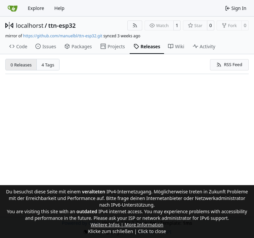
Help (59, 8)
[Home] (12, 8)
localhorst (29, 25)
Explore (36, 8)
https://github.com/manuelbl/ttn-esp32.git (62, 36)
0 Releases (21, 65)
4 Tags (48, 65)
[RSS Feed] (135, 25)
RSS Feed (229, 64)
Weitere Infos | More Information (127, 224)
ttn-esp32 (62, 25)
